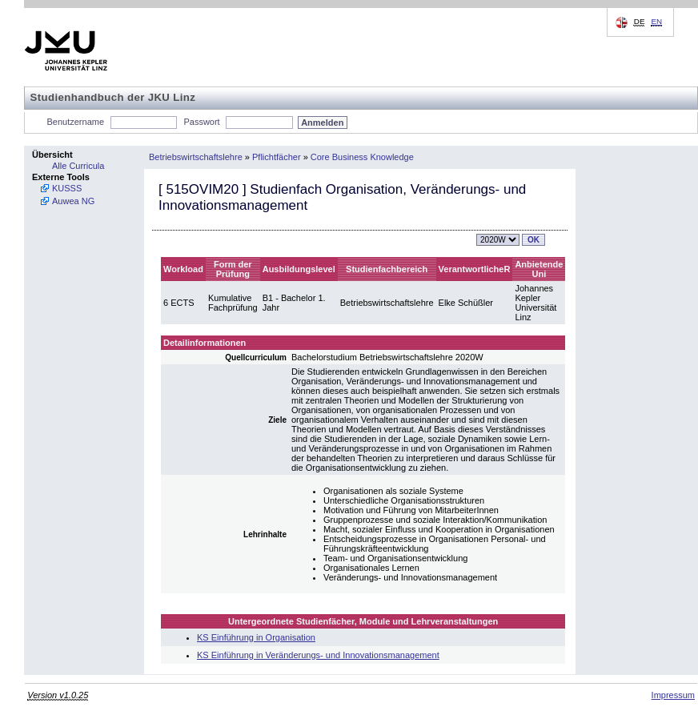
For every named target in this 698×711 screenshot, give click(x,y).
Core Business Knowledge (362, 157)
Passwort (201, 122)
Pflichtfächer (276, 157)
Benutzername (76, 122)
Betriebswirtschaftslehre (196, 157)
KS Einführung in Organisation (256, 637)
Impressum (673, 695)
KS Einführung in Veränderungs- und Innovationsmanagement (318, 655)
